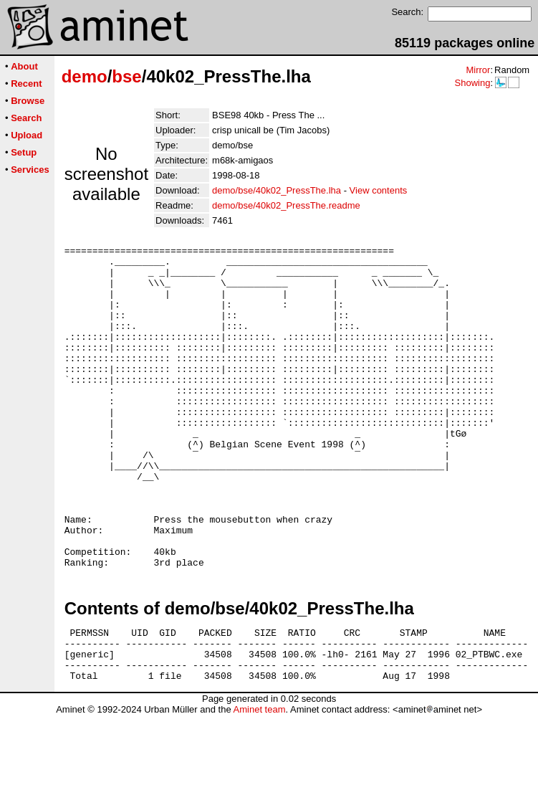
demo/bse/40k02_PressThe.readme (286, 205)
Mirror (478, 70)
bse (126, 76)
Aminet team (259, 784)
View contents (379, 190)
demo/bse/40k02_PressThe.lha (276, 190)
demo (84, 76)
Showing (472, 82)
